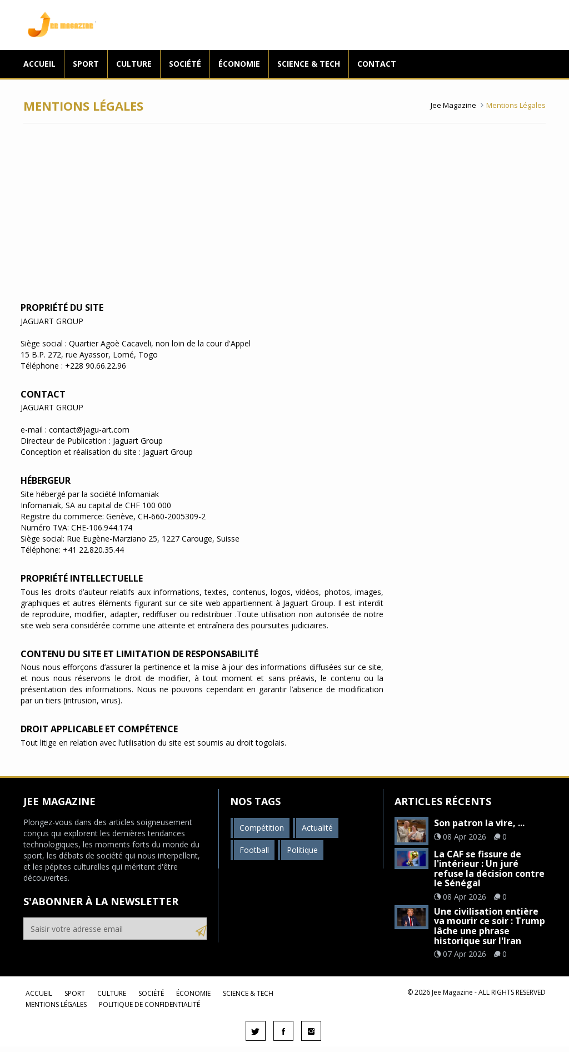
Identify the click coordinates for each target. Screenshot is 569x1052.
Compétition (261, 827)
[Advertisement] (284, 212)
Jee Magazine (59, 25)
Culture (134, 63)
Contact (376, 63)
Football (254, 850)
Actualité (317, 827)
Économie (239, 63)
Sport (86, 63)
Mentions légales (56, 1004)
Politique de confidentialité (149, 1004)
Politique (302, 850)
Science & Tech (308, 63)
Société (185, 63)
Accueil (39, 63)
